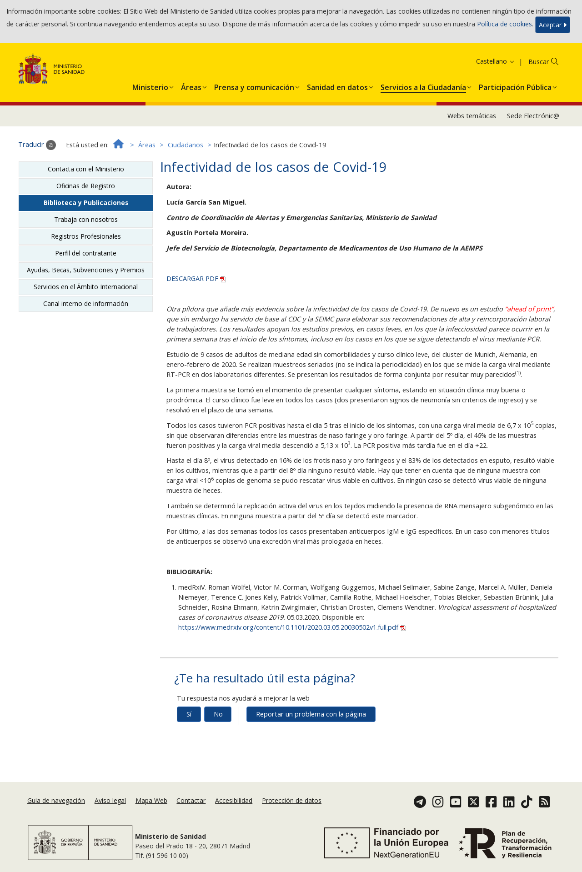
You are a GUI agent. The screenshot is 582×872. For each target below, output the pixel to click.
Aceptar (553, 24)
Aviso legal (110, 800)
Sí (188, 714)
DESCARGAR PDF (196, 278)
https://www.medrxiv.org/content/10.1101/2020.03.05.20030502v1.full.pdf (292, 627)
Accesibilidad (233, 800)
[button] (150, 85)
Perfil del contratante (85, 253)
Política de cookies (504, 24)
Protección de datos (291, 800)
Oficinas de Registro (85, 185)
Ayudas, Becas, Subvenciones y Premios (86, 270)
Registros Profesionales (86, 236)
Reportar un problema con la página (311, 714)
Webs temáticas (471, 115)
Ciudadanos (185, 144)
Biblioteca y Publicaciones (86, 202)
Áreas (147, 144)
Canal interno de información (85, 303)
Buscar (538, 61)
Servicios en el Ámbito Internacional (86, 286)
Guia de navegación (56, 800)
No (218, 714)
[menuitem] (150, 85)
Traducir (37, 145)
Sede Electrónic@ (533, 115)
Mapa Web (151, 800)
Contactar (191, 800)
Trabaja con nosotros (86, 219)
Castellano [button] (495, 61)
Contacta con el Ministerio (86, 169)
